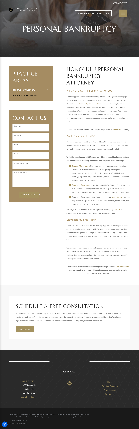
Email (16, 154)
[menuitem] (29, 89)
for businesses (117, 197)
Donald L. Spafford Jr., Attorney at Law (94, 104)
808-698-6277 (69, 371)
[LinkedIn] (69, 383)
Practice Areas (110, 390)
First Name (17, 126)
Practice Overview (110, 386)
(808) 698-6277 (119, 3)
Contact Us (110, 394)
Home (110, 382)
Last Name (17, 135)
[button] (5, 424)
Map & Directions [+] (29, 397)
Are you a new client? (21, 163)
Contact (117, 210)
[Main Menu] (123, 13)
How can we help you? (21, 172)
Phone (16, 145)
